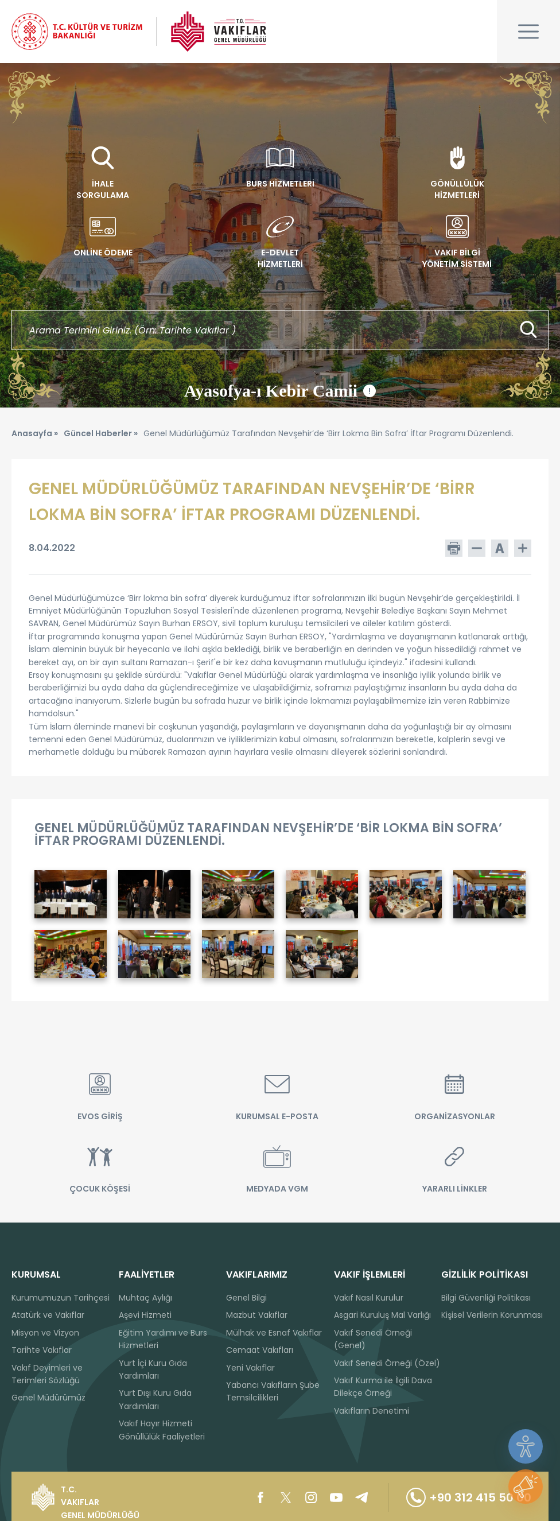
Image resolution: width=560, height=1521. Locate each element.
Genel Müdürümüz (48, 1397)
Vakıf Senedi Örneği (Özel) (387, 1363)
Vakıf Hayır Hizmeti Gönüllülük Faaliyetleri (162, 1430)
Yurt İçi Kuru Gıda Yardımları (153, 1369)
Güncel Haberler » (101, 433)
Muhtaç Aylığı (145, 1297)
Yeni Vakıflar (250, 1367)
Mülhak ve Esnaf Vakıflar (274, 1332)
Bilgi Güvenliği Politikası (486, 1297)
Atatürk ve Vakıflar (47, 1315)
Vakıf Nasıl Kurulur (368, 1297)
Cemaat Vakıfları (259, 1350)
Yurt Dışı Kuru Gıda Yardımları (155, 1399)
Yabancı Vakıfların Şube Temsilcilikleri (273, 1391)
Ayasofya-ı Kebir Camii (280, 391)
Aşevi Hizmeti (145, 1315)
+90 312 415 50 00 (468, 1497)
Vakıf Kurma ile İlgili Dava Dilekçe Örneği (383, 1387)
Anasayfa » (34, 433)
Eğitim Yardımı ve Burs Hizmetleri (163, 1339)
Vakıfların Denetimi (371, 1411)
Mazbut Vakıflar (256, 1315)
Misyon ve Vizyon (45, 1332)
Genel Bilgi (246, 1297)
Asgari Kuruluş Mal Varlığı (382, 1315)
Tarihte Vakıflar (41, 1350)
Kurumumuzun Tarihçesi (60, 1297)
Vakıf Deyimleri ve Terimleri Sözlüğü (47, 1374)
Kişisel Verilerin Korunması (492, 1315)
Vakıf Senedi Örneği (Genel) (373, 1339)
